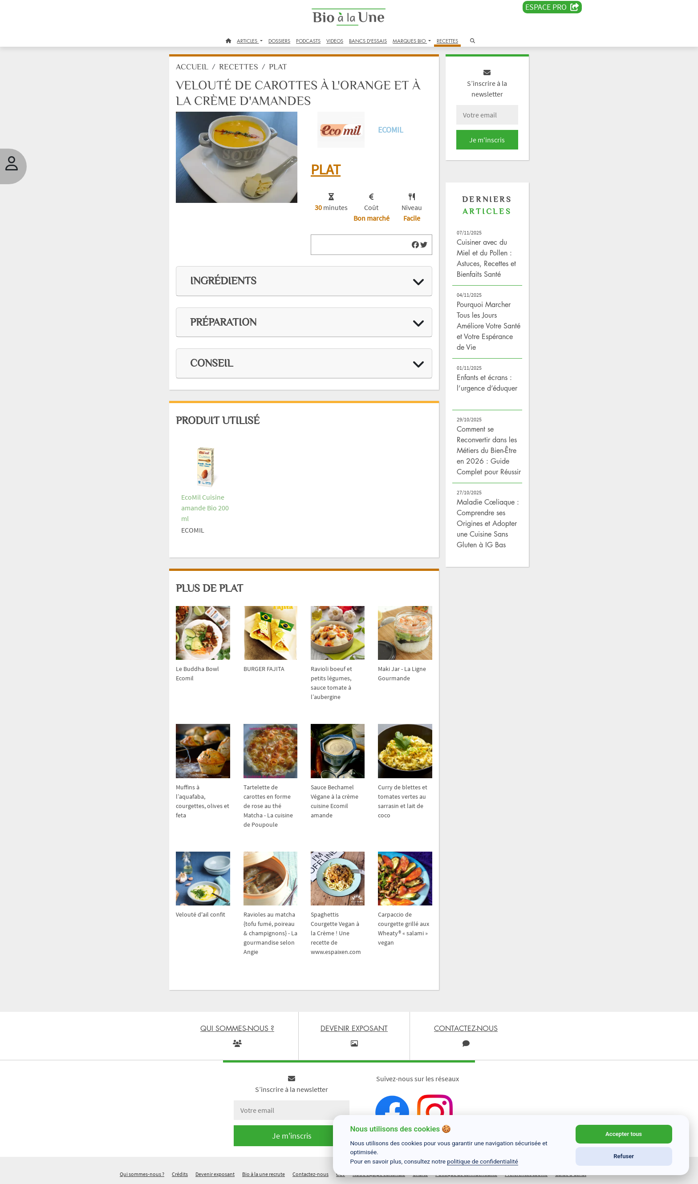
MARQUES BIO (410, 40)
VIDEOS (334, 40)
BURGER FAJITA (268, 664)
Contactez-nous (310, 1172)
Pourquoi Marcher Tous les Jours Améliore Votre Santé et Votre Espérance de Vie (480, 329)
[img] (411, 245)
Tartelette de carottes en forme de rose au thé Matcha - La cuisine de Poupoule (273, 797)
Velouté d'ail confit (209, 903)
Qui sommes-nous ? (142, 1172)
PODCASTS (308, 40)
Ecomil (389, 132)
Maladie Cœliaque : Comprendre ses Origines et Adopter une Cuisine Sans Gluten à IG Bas (483, 537)
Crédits (180, 1172)
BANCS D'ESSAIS (368, 40)
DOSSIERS (279, 40)
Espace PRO (552, 7)
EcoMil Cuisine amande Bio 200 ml (213, 506)
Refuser (623, 1156)
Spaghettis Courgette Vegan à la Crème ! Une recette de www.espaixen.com (338, 922)
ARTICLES (248, 40)
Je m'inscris (481, 143)
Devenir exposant (215, 1172)
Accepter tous (623, 1134)
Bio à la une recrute (263, 1172)
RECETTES (447, 40)
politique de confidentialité (482, 1161)
